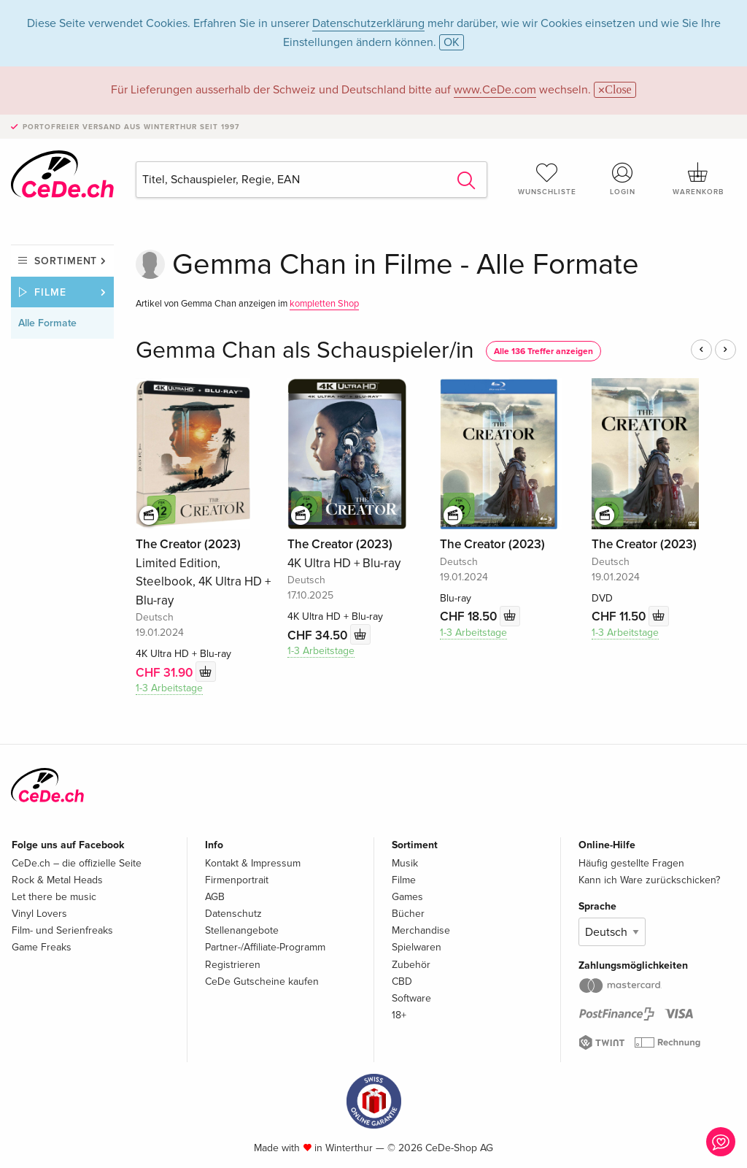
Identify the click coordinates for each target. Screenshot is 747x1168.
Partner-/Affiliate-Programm (265, 947)
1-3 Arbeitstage (169, 688)
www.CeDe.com (495, 89)
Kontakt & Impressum (253, 863)
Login (622, 178)
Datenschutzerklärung (368, 23)
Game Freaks (41, 947)
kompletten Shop (324, 304)
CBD (402, 981)
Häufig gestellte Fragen (631, 863)
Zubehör (411, 964)
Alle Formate (47, 323)
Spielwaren (416, 947)
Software (411, 998)
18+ (399, 1015)
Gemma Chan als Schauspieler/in (305, 351)
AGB (215, 897)
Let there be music (54, 897)
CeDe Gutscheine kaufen (262, 981)
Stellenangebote (242, 930)
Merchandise (421, 930)
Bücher (408, 913)
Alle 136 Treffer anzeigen (543, 351)
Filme (50, 292)
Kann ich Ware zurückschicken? (649, 880)
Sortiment (65, 261)
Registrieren (232, 964)
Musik (405, 863)
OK (452, 42)
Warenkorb (698, 178)
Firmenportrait (236, 880)
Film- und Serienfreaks (62, 930)
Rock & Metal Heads (57, 880)
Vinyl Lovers (39, 913)
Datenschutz (233, 913)
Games (407, 897)
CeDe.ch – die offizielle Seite (77, 863)
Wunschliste (547, 178)
